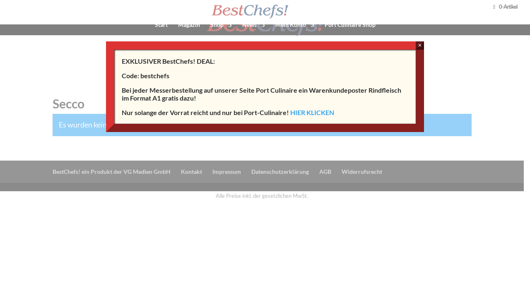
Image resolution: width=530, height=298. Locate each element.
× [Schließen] (420, 45)
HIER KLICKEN (312, 112)
